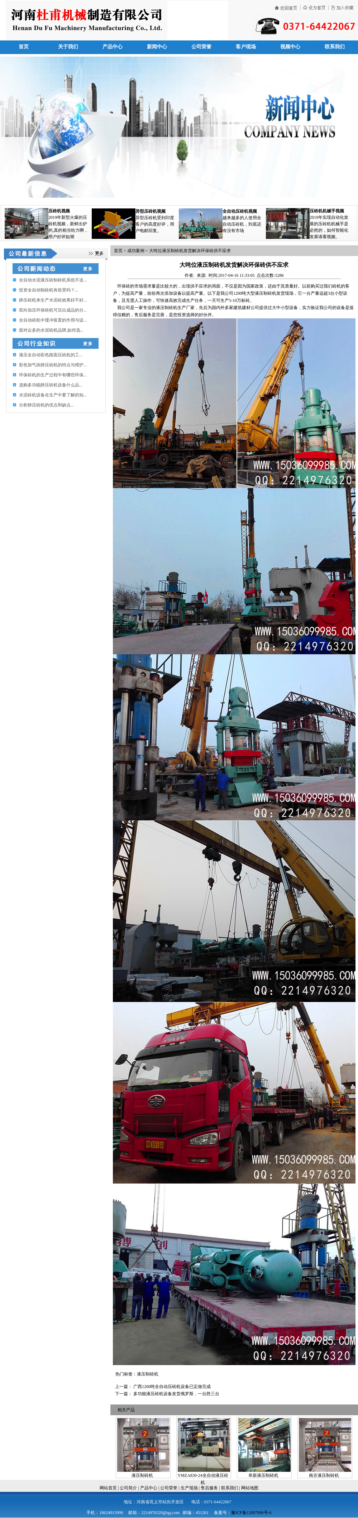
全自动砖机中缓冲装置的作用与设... (53, 320)
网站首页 (108, 1487)
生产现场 (189, 1487)
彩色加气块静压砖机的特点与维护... (53, 364)
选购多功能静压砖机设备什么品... (50, 384)
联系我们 (335, 46)
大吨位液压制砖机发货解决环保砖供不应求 (190, 250)
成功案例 (135, 250)
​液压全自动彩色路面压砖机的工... (50, 354)
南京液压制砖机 (324, 1475)
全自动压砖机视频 (240, 211)
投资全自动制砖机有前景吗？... (48, 290)
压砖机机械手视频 (327, 210)
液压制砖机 (142, 1475)
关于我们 (68, 46)
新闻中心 (157, 46)
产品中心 (112, 46)
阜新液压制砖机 (263, 1475)
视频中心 (290, 46)
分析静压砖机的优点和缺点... (46, 405)
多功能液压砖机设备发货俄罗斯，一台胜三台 (176, 1393)
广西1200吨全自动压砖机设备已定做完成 (172, 1386)
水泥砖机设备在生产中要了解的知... (53, 394)
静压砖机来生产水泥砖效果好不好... (53, 300)
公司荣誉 (201, 46)
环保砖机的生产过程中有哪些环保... (53, 374)
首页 (24, 46)
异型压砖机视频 (150, 211)
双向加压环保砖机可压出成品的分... (53, 310)
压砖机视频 (59, 210)
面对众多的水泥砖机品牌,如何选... (51, 330)
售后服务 (209, 1487)
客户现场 (246, 46)
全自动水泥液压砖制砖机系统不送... (53, 280)
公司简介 (128, 1487)
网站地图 (249, 1487)
